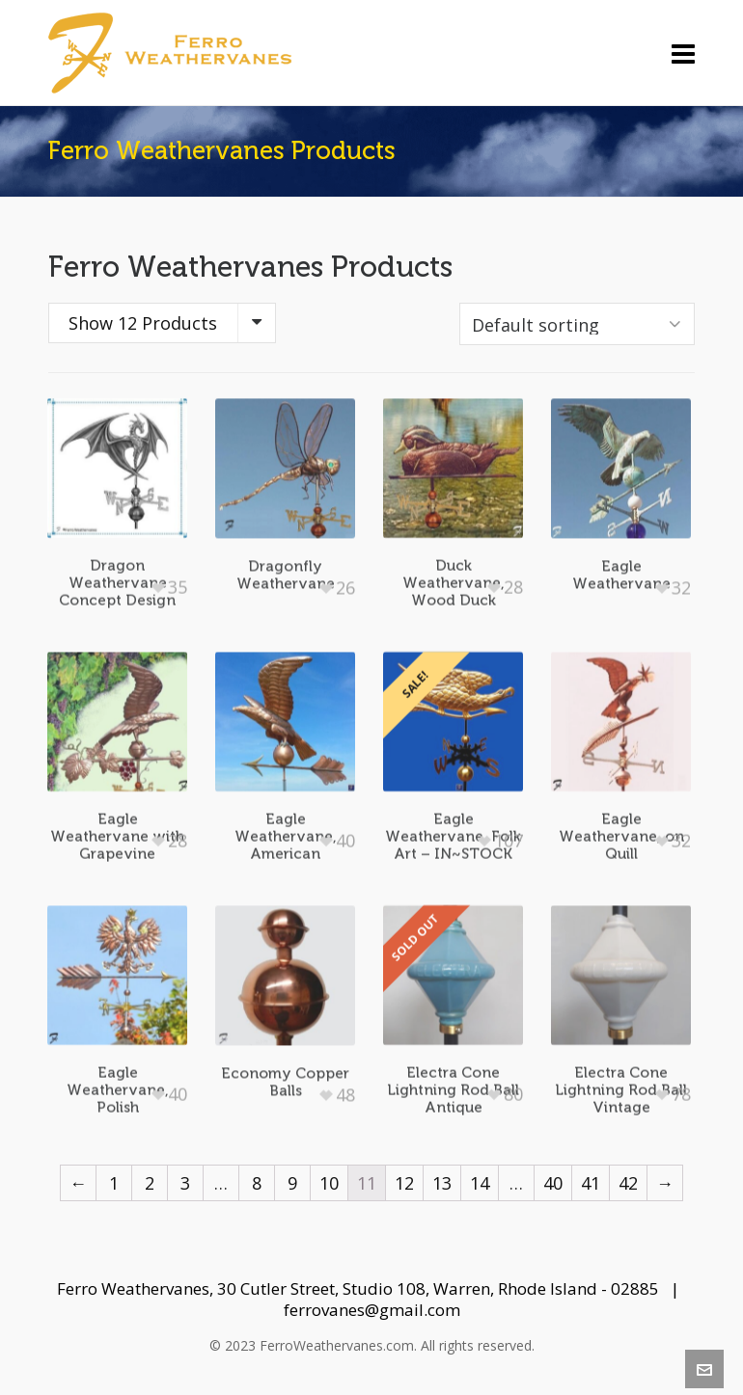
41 (590, 1182)
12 (404, 1182)
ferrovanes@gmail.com (372, 1310)
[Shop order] (577, 324)
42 (628, 1182)
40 (553, 1182)
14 (479, 1182)
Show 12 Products (143, 323)
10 (329, 1182)
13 (442, 1182)
